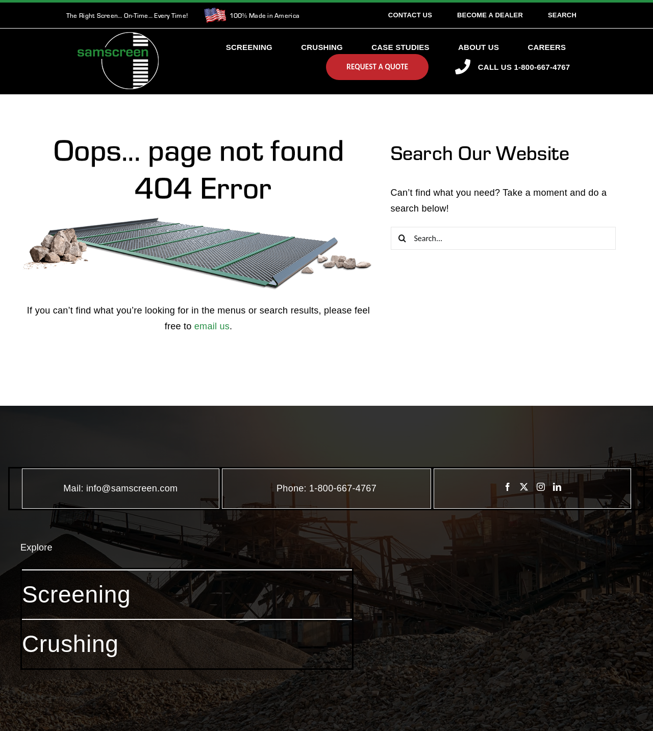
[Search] (562, 15)
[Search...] (503, 238)
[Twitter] (524, 487)
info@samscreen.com (132, 488)
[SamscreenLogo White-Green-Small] (118, 37)
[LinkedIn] (557, 487)
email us (212, 326)
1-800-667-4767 (342, 488)
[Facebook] (508, 487)
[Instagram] (541, 487)
